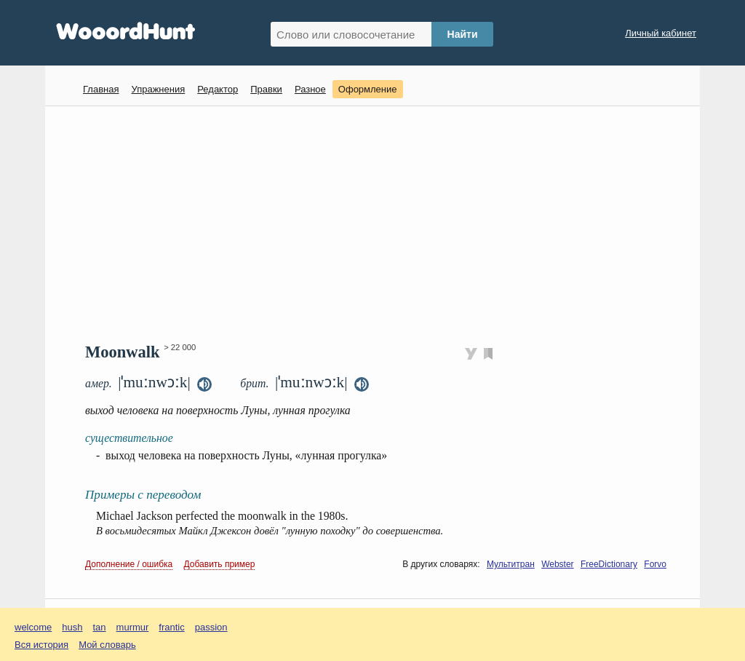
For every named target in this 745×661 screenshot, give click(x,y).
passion (211, 627)
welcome (33, 627)
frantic (171, 627)
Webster (557, 564)
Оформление (367, 89)
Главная (101, 89)
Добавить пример (219, 564)
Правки (266, 89)
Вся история (41, 644)
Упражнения (158, 89)
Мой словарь (107, 644)
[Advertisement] (378, 223)
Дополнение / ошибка (128, 564)
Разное (310, 89)
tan (99, 627)
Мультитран (511, 564)
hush (72, 627)
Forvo (655, 564)
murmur (132, 627)
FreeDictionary (609, 564)
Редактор (217, 89)
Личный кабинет (660, 33)
